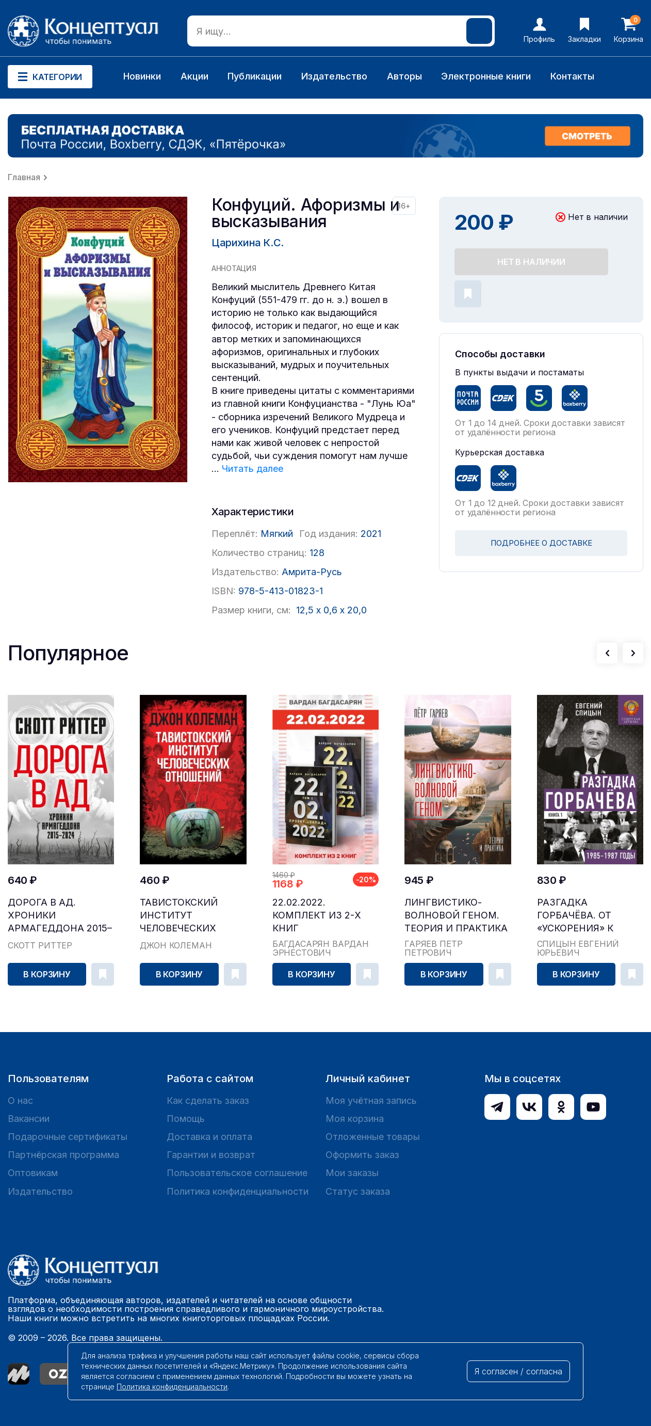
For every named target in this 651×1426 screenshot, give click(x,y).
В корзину (47, 974)
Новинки (142, 76)
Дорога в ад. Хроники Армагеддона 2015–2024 (60, 915)
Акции (194, 76)
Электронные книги (486, 76)
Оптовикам (33, 1172)
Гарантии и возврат (211, 1154)
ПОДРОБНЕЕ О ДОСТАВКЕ (541, 543)
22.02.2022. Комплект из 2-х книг (316, 915)
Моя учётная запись (371, 1100)
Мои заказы (352, 1172)
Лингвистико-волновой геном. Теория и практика (456, 915)
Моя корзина (355, 1118)
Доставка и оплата (209, 1136)
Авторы (404, 76)
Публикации (254, 76)
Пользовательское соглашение (237, 1172)
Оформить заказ (362, 1154)
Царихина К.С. (247, 242)
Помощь (186, 1118)
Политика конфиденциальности (237, 1191)
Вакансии (29, 1118)
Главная (24, 177)
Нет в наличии (531, 262)
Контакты (572, 76)
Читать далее (252, 468)
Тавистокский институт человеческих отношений (179, 915)
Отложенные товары (373, 1136)
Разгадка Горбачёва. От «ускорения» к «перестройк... (575, 915)
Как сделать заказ (208, 1100)
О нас (20, 1100)
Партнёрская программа (63, 1154)
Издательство (334, 76)
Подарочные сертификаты (67, 1136)
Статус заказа (358, 1191)
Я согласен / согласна (518, 1371)
